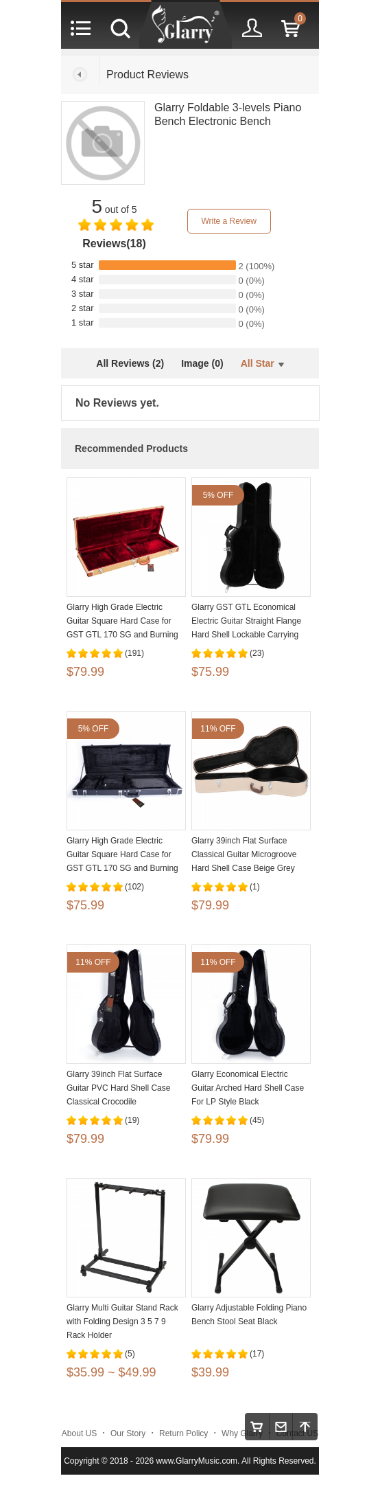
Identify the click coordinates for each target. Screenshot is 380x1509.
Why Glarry (242, 1433)
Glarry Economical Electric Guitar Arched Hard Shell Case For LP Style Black (247, 1088)
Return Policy (183, 1433)
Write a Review (228, 221)
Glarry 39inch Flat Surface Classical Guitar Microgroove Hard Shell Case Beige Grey (243, 854)
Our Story (127, 1433)
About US (79, 1433)
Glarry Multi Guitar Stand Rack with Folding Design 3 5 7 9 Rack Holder (122, 1321)
